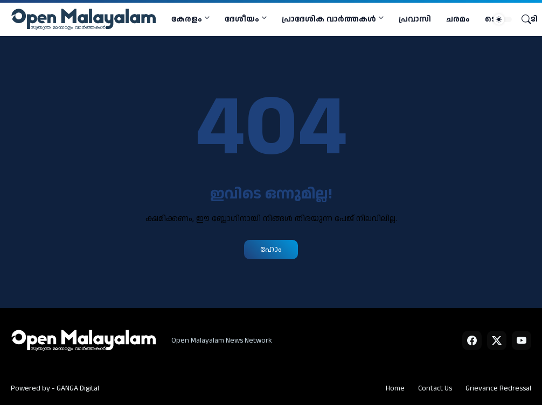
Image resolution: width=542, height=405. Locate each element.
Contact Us (435, 388)
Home (395, 388)
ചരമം (458, 19)
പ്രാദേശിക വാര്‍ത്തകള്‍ (329, 19)
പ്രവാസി (415, 19)
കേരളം (186, 19)
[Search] (522, 19)
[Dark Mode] (503, 19)
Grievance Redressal (498, 388)
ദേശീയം (242, 19)
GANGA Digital (78, 388)
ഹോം (271, 249)
